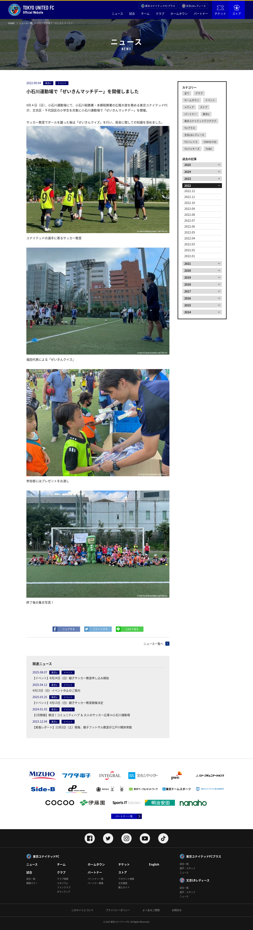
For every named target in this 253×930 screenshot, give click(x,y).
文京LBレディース (196, 6)
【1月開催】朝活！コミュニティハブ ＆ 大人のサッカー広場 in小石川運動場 (81, 715)
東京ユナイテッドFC (46, 856)
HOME (11, 23)
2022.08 (189, 214)
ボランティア (63, 891)
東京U (206, 114)
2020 (187, 270)
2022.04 (189, 238)
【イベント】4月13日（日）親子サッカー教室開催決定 (67, 703)
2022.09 (189, 209)
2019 (187, 277)
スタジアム (62, 883)
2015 (187, 305)
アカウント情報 (126, 879)
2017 (187, 291)
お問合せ (177, 910)
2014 (187, 312)
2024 (187, 172)
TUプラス (189, 128)
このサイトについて (82, 910)
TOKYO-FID (210, 142)
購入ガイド (124, 887)
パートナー (201, 13)
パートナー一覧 (124, 816)
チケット (220, 11)
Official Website (31, 9)
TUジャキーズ (191, 149)
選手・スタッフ (187, 868)
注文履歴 (122, 883)
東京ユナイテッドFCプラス (160, 6)
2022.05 (189, 232)
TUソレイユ (190, 142)
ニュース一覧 (25, 23)
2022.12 (189, 191)
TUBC (209, 149)
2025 (187, 165)
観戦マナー (32, 883)
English (154, 864)
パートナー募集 (95, 883)
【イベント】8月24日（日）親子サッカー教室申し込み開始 (70, 678)
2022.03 (189, 244)
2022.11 (189, 197)
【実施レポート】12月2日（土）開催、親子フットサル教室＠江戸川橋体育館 (82, 727)
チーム (145, 13)
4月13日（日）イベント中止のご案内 (56, 690)
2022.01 (189, 256)
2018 (187, 284)
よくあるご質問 (151, 910)
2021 (187, 263)
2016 (187, 298)
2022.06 (189, 226)
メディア (189, 107)
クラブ (160, 13)
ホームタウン (179, 13)
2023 (187, 179)
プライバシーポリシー (118, 910)
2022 (187, 186)
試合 (132, 13)
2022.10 (189, 203)
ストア (236, 10)
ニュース (117, 13)
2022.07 (189, 220)
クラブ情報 (62, 879)
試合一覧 (30, 879)
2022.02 (189, 250)
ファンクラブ (64, 887)
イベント (210, 100)
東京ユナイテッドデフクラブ (200, 121)
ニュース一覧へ (153, 644)
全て (186, 93)
